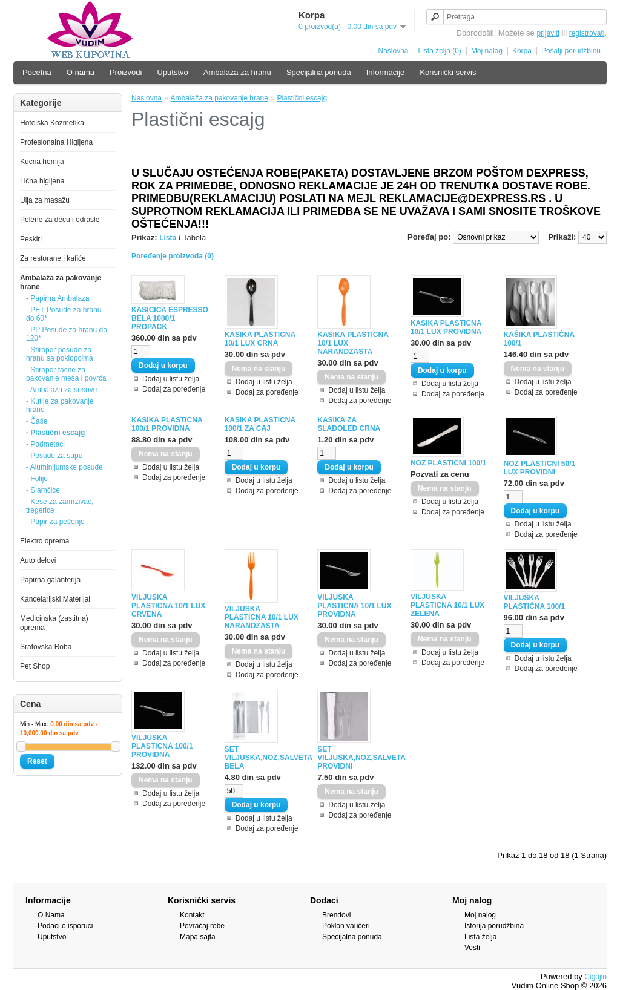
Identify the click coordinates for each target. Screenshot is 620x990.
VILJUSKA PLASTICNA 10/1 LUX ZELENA (447, 605)
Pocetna (36, 72)
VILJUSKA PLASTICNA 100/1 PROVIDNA (162, 746)
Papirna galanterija (50, 579)
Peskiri (31, 239)
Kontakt (192, 915)
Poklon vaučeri (346, 926)
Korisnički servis (448, 72)
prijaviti (547, 33)
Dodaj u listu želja (170, 379)
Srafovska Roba (45, 647)
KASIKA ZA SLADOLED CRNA (348, 424)
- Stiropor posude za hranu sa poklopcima (59, 354)
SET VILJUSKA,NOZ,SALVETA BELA (264, 757)
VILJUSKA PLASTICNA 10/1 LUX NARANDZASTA (261, 617)
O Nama (51, 915)
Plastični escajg (302, 98)
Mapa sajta (198, 937)
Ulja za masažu (45, 200)
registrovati (587, 33)
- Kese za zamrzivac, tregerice (59, 505)
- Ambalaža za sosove (61, 389)
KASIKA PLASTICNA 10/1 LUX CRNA (260, 338)
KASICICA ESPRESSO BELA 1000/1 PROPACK (169, 318)
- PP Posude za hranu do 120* (66, 334)
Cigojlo (595, 976)
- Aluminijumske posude (64, 467)
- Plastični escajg (55, 432)
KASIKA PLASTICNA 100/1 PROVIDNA (166, 424)
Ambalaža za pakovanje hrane (219, 98)
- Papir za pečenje (55, 521)
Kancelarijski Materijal (55, 599)
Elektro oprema (44, 541)
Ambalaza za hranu (237, 72)
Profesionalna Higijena (56, 142)
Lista (167, 238)
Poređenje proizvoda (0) (172, 256)
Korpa (522, 51)
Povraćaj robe (202, 926)
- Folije (37, 478)
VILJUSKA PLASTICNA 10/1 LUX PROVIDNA (354, 605)
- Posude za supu (54, 455)
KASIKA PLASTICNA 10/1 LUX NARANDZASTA (352, 343)
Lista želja (480, 937)
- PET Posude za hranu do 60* (64, 314)
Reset (37, 761)
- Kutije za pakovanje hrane (59, 405)
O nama (80, 72)
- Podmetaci (45, 444)
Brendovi (336, 915)
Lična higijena (42, 181)
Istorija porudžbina (494, 926)
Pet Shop (35, 666)
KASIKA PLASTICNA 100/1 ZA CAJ (260, 424)
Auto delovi (38, 560)
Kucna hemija (42, 161)
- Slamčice (43, 490)
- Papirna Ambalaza (58, 298)
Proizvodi (126, 72)
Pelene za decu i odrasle (59, 219)
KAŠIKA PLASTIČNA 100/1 (539, 338)
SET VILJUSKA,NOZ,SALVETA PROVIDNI (356, 757)
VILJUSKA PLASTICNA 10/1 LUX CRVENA (168, 605)
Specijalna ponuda (318, 72)
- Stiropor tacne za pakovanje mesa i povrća (66, 374)
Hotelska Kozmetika (52, 123)
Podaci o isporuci (65, 926)
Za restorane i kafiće (53, 258)
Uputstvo (172, 72)
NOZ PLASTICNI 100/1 (448, 463)
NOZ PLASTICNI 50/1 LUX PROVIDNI (540, 467)
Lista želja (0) (439, 51)
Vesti (472, 947)
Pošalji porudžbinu (571, 51)
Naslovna (393, 51)
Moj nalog (487, 51)
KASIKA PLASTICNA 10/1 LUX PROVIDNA (446, 327)
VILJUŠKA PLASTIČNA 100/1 (535, 602)
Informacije (385, 72)
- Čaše (36, 421)
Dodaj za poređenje (173, 389)
